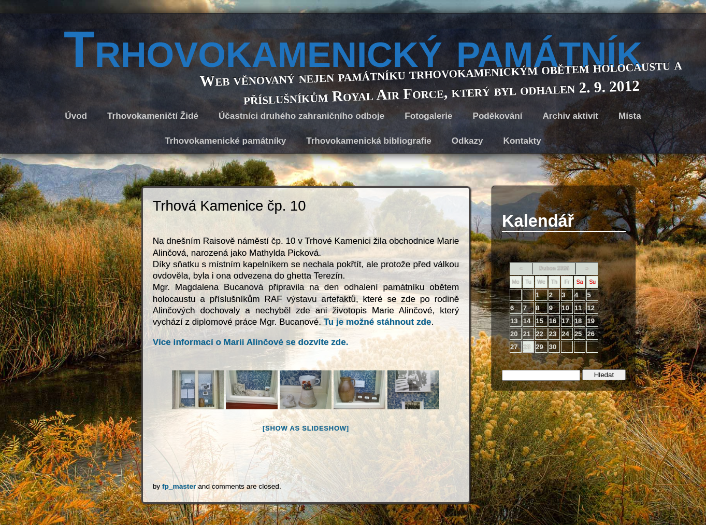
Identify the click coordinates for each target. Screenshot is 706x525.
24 (565, 334)
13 (513, 321)
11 (578, 308)
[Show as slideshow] (306, 428)
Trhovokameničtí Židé (152, 116)
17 (565, 321)
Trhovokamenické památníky (225, 141)
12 (590, 308)
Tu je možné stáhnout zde (377, 322)
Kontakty (522, 141)
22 (539, 334)
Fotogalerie (428, 116)
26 (590, 334)
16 (552, 321)
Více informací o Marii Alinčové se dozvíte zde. (251, 342)
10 (565, 308)
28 (526, 347)
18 (578, 321)
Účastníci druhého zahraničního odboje (301, 116)
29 (539, 347)
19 (590, 321)
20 (513, 334)
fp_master (179, 486)
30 (552, 347)
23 (552, 334)
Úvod (76, 116)
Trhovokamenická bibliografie (368, 141)
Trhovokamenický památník (353, 49)
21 (526, 334)
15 (539, 321)
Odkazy (467, 141)
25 (578, 334)
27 (513, 347)
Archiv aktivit (570, 116)
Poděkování (497, 116)
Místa (629, 116)
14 (526, 321)
